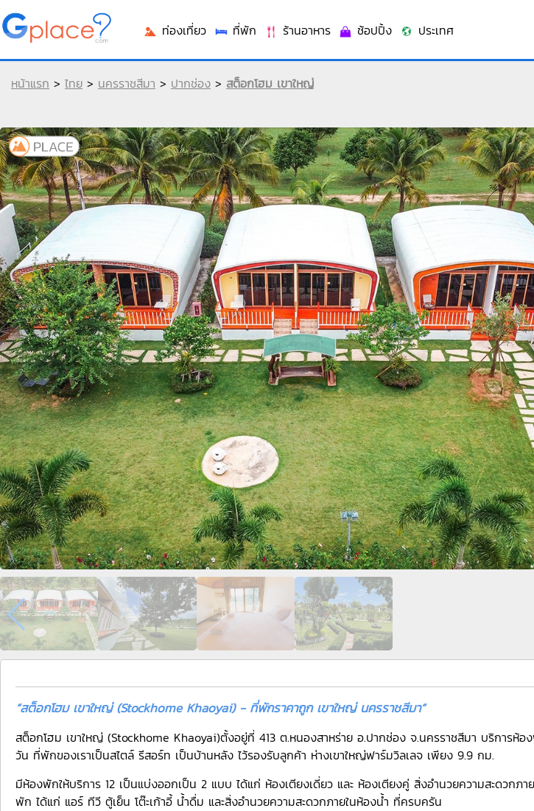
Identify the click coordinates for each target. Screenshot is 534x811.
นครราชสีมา (126, 83)
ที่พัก (235, 30)
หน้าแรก (30, 83)
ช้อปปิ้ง (365, 30)
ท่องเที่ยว (174, 30)
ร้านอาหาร (297, 30)
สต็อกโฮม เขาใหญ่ (270, 83)
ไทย (73, 83)
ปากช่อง (191, 83)
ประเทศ (426, 30)
